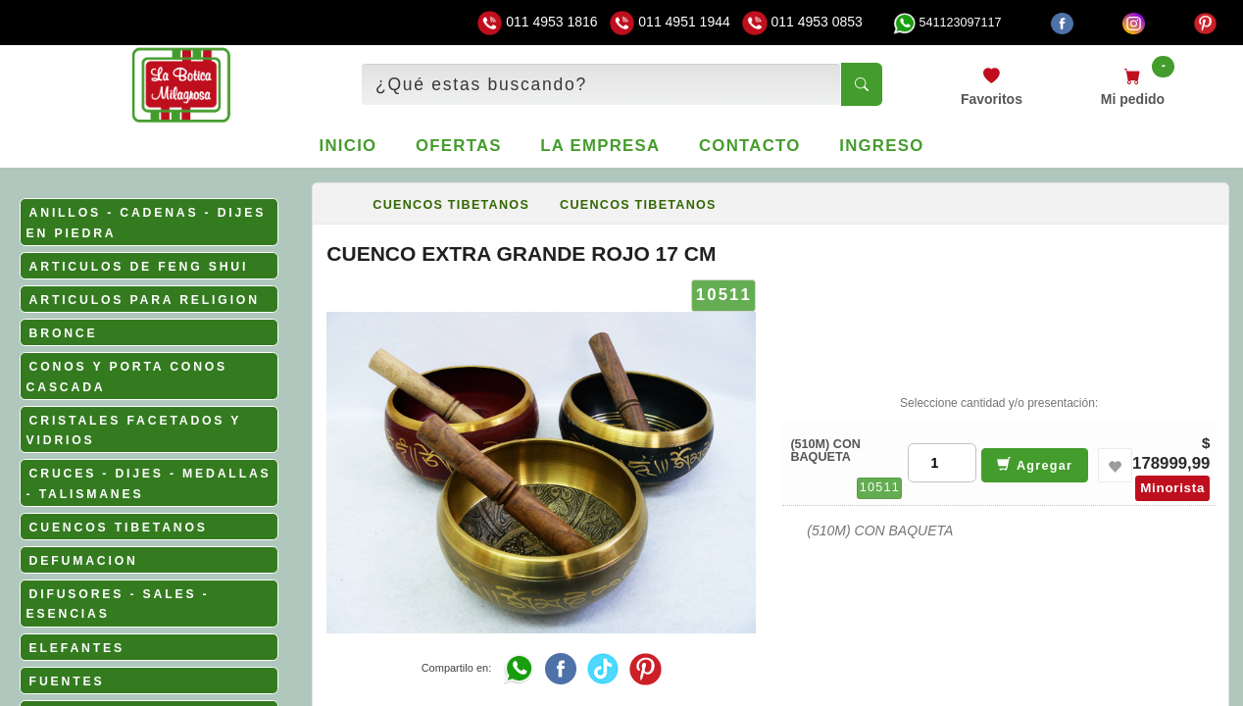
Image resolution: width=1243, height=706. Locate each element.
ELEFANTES (76, 648)
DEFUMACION (83, 561)
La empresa (600, 145)
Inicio (348, 145)
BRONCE (63, 333)
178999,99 (1171, 463)
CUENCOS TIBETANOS (118, 527)
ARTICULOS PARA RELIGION (144, 300)
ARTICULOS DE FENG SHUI (139, 267)
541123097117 (947, 22)
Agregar (1034, 464)
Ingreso (881, 145)
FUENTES (67, 681)
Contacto (750, 145)
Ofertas (459, 145)
